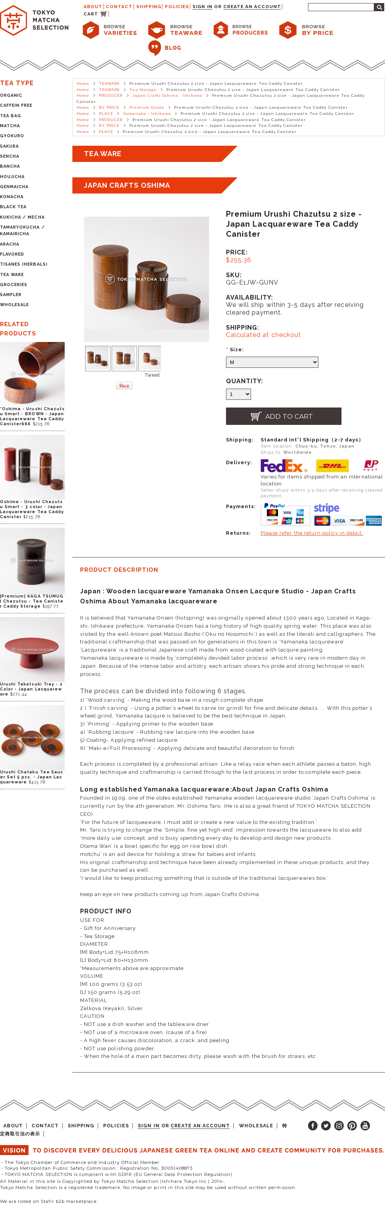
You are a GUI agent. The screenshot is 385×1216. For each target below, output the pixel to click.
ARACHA (9, 244)
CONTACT (119, 6)
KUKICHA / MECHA (22, 217)
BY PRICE (109, 107)
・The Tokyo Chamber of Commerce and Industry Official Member (80, 1162)
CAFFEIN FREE (16, 105)
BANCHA (10, 166)
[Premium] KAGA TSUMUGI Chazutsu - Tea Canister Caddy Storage (32, 601)
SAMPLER (11, 294)
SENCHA (9, 156)
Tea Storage (142, 90)
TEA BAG (10, 115)
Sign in (202, 6)
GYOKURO (12, 135)
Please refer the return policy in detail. (312, 533)
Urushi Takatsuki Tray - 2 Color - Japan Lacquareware (31, 689)
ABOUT (93, 6)
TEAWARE (109, 83)
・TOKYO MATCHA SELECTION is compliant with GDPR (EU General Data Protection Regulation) (116, 1174)
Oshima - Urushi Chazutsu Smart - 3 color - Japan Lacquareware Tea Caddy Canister (32, 509)
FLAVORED (12, 254)
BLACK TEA (13, 206)
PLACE (106, 113)
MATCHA (10, 125)
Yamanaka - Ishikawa (147, 113)
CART (91, 14)
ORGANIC (11, 95)
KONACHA (11, 196)
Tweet (152, 375)
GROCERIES (13, 284)
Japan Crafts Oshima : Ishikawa (167, 95)
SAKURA (9, 146)
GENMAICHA (14, 186)
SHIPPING (148, 6)
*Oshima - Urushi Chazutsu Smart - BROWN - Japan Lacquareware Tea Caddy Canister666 (32, 416)
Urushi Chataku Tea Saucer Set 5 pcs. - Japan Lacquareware (31, 777)
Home (83, 83)
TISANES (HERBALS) (24, 264)
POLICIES (177, 6)
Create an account (252, 6)
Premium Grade (147, 107)
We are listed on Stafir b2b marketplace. (49, 1201)
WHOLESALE (14, 304)
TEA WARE (12, 274)
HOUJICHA (12, 176)
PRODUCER (110, 95)
